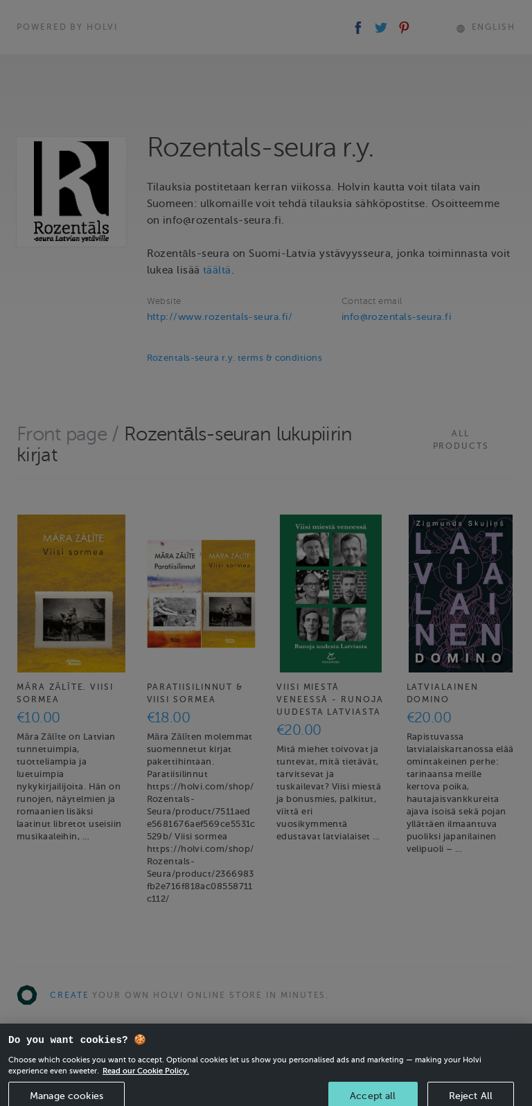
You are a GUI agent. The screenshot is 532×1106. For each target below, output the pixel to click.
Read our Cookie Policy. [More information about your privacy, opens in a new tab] (146, 1079)
